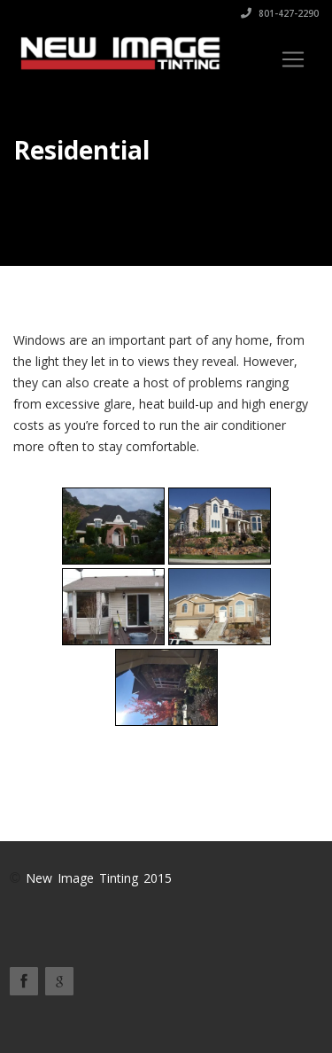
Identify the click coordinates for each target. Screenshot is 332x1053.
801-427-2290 (280, 13)
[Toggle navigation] (293, 59)
